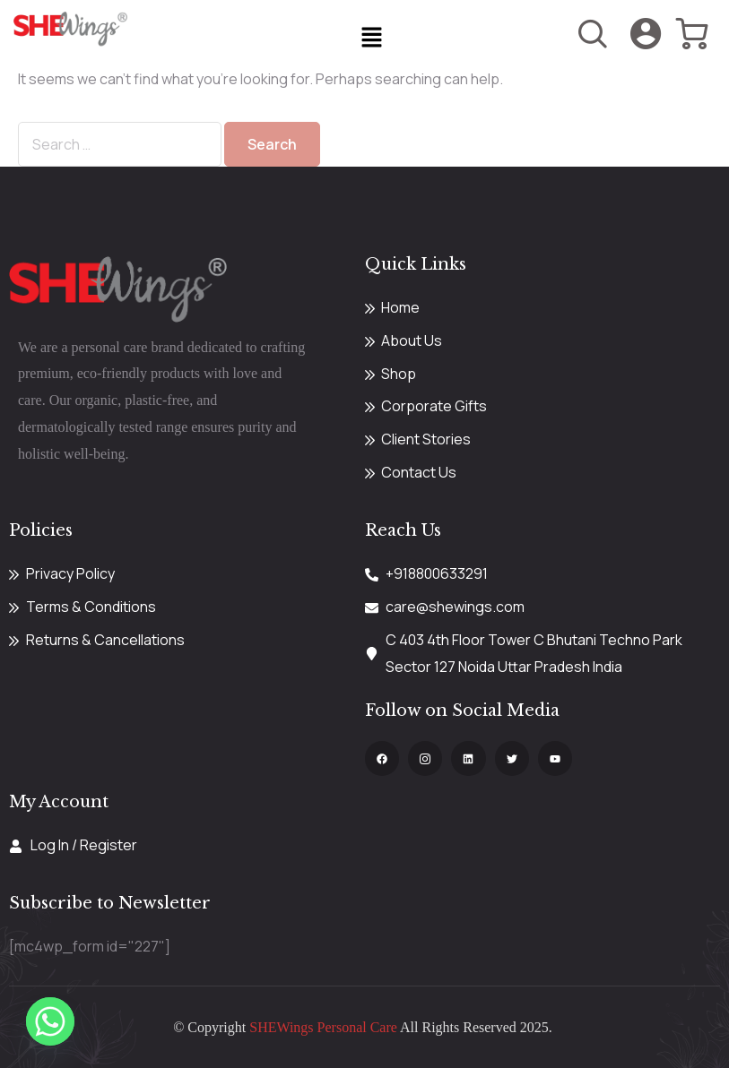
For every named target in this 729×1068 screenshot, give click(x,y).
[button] (371, 38)
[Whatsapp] (50, 1021)
